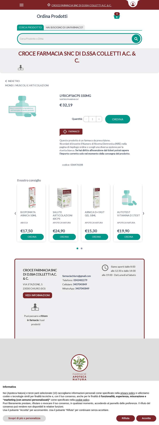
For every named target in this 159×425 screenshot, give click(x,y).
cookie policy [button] (82, 399)
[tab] (64, 27)
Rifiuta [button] (125, 418)
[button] (77, 248)
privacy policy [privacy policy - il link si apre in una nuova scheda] (127, 393)
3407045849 (80, 284)
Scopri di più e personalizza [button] (24, 418)
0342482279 (80, 280)
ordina (117, 119)
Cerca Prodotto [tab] (30, 27)
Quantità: (77, 118)
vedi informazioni (37, 295)
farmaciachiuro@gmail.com (76, 275)
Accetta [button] (146, 418)
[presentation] (15, 213)
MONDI (9, 85)
